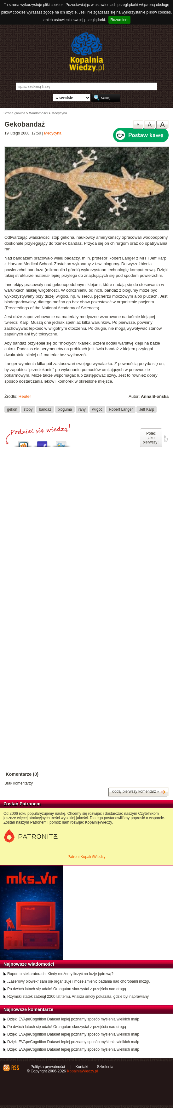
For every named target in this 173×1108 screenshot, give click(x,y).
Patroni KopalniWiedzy (86, 856)
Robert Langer (121, 409)
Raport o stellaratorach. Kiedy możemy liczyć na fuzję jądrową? (60, 974)
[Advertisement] (86, 510)
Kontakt (82, 1067)
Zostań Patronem (22, 803)
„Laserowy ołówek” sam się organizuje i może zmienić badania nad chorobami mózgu (78, 981)
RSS (15, 1068)
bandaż (45, 409)
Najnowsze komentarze (28, 1009)
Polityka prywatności (48, 1067)
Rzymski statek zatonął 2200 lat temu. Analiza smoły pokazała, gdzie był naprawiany (78, 996)
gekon (12, 409)
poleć (165, 439)
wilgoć (97, 409)
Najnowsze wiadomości (28, 964)
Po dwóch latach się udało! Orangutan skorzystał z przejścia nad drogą (66, 989)
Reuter (25, 396)
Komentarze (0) (22, 774)
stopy (28, 409)
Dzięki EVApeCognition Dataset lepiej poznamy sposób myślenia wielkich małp (73, 1019)
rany (82, 409)
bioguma (65, 409)
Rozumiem (119, 20)
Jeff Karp (146, 409)
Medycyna (52, 133)
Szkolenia (105, 1067)
